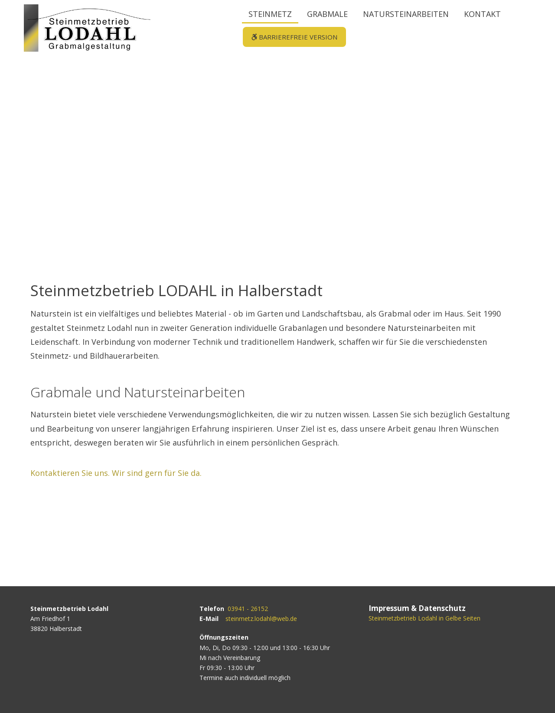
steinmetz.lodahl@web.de (261, 618)
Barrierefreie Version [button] (293, 37)
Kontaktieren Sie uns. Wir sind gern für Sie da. (116, 473)
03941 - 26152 (248, 608)
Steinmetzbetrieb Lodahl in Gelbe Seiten (424, 618)
